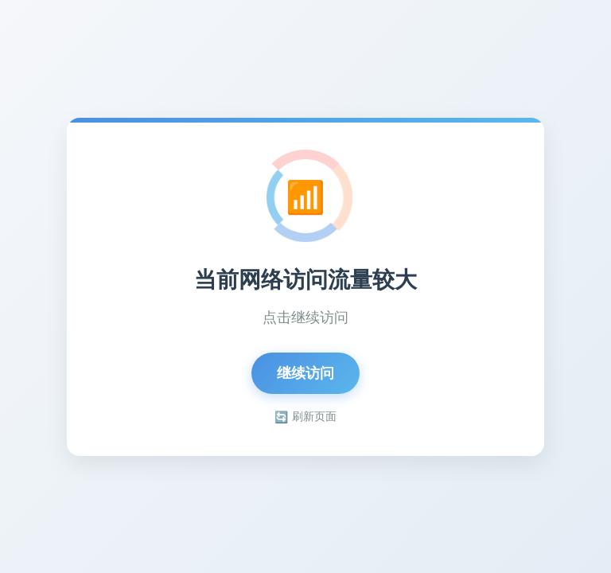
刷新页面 (305, 416)
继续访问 (305, 373)
